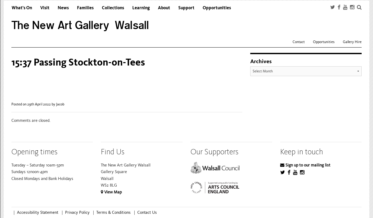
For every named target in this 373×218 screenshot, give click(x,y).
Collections (113, 8)
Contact (299, 42)
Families (85, 8)
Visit (44, 8)
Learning (141, 8)
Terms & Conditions (113, 212)
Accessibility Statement (37, 212)
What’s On (22, 8)
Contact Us (147, 212)
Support (186, 8)
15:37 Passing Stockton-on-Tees (78, 62)
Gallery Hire (352, 42)
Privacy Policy (77, 212)
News (63, 8)
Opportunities (217, 8)
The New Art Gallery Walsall (80, 25)
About (164, 8)
